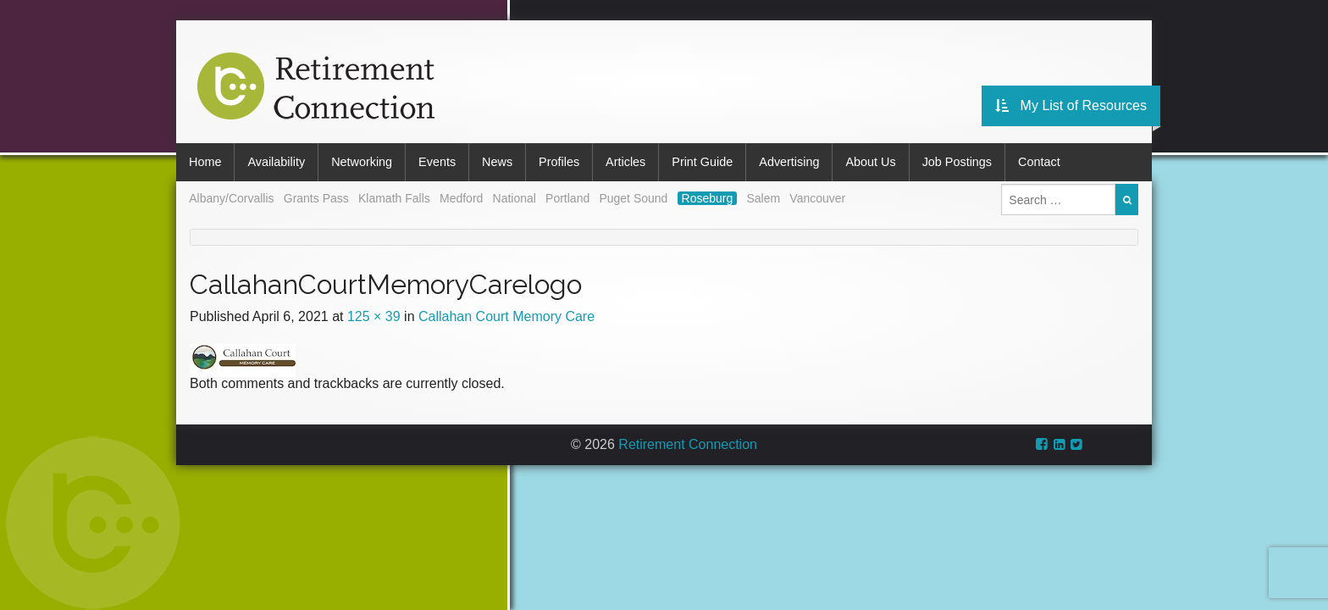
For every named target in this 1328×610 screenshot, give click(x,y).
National (514, 198)
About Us (870, 162)
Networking (361, 162)
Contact (1039, 162)
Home (205, 162)
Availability (276, 162)
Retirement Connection (687, 444)
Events (437, 162)
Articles (625, 162)
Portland (567, 198)
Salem (763, 198)
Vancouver (817, 198)
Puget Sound (633, 198)
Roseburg (707, 198)
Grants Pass (316, 198)
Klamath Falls (394, 198)
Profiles (559, 162)
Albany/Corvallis (231, 198)
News (497, 162)
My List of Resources (1071, 105)
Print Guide (702, 162)
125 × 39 (374, 316)
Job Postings (957, 162)
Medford (461, 198)
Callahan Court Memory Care (506, 316)
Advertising (789, 162)
